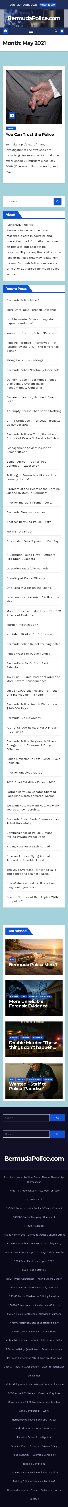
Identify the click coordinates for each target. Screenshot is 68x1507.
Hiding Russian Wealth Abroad (28, 846)
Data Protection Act (53, 1366)
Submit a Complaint (43, 1454)
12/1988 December (17, 1243)
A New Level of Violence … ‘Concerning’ (34, 1331)
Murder (33, 996)
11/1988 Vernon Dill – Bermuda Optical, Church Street (34, 1234)
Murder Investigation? (22, 624)
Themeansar (34, 1182)
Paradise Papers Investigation (34, 1437)
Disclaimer (34, 1375)
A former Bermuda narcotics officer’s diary (34, 1322)
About (34, 1340)
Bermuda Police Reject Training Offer (33, 644)
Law (12, 960)
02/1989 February (49, 1190)
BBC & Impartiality (51, 1340)
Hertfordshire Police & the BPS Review (34, 1419)
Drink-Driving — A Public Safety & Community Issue (34, 1384)
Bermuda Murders (52, 1349)
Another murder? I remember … (30, 502)
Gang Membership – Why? (34, 1410)
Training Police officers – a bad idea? (34, 1481)
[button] (56, 31)
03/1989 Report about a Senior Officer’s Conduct (34, 1208)
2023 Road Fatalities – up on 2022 (34, 1261)
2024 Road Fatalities (34, 1270)
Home (12, 1190)
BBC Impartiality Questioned (22, 1349)
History (11, 128)
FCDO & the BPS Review (21, 1393)
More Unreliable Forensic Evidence (32, 309)
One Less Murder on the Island (29, 587)
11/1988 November (34, 1225)
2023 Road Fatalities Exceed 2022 (31, 782)
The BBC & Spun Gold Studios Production (34, 1472)
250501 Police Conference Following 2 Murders (34, 1314)
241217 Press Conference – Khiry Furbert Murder (34, 1278)
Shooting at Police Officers (26, 578)
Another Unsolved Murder (25, 772)
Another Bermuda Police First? (29, 522)
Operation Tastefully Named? (27, 568)
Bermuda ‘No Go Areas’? (24, 718)
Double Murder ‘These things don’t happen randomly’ (33, 1047)
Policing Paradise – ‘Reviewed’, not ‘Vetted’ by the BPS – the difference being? (33, 346)
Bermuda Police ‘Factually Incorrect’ (33, 370)
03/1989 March (34, 1199)
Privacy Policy (49, 1446)
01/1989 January (27, 1190)
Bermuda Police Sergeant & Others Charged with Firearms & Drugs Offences (32, 745)
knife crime (35, 1079)
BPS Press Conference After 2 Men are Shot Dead (34, 1358)
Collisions (46, 1490)
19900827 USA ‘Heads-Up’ (18, 1252)
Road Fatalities (21, 1454)
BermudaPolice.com (34, 18)
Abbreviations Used (17, 1340)
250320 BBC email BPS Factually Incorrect (34, 1287)
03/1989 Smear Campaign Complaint (34, 1217)
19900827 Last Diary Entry (46, 1243)
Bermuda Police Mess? (23, 300)
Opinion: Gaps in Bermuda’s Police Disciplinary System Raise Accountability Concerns (31, 383)
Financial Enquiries (49, 1393)
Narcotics (49, 1428)
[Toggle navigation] (31, 31)
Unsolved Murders (17, 1490)
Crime (34, 1490)
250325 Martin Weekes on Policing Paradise (34, 1296)
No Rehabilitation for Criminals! (29, 634)
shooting (45, 996)
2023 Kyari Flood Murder (50, 1252)
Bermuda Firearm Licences (26, 512)
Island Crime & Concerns (27, 1428)
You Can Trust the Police (30, 134)
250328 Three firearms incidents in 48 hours (33, 1305)
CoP (12, 1079)
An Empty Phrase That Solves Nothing (34, 411)
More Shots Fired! (19, 531)
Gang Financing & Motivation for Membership (34, 1402)
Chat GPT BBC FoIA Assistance (21, 1366)
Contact (33, 1499)
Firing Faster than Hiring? (25, 360)
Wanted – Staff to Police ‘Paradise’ (32, 333)
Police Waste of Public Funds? (28, 653)
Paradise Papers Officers (25, 1446)
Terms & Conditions (34, 1463)
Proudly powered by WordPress (22, 1177)
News (58, 1490)
